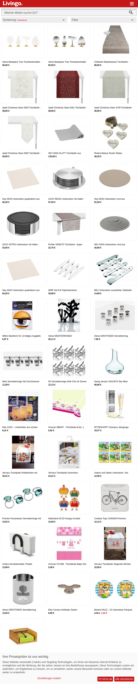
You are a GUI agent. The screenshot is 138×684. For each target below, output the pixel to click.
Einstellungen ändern (49, 678)
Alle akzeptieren (124, 679)
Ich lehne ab (105, 679)
